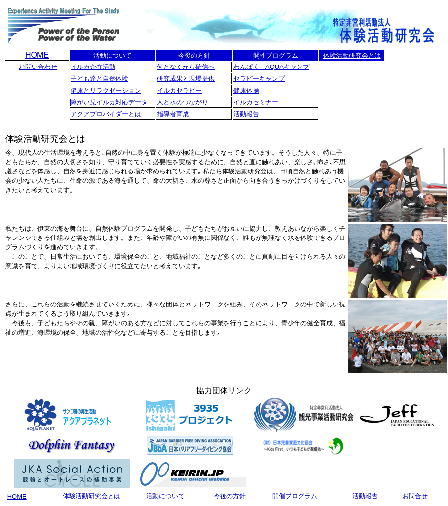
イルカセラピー (179, 90)
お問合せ (415, 496)
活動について (165, 496)
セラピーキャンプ (259, 78)
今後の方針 (230, 496)
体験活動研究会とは (352, 55)
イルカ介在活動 (93, 66)
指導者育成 (173, 114)
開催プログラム (294, 496)
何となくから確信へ (186, 66)
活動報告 (246, 114)
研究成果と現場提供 (186, 78)
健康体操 (246, 90)
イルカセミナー (255, 102)
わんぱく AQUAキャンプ (271, 66)
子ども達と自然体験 (99, 78)
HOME (37, 55)
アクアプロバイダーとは (106, 114)
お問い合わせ (38, 66)
